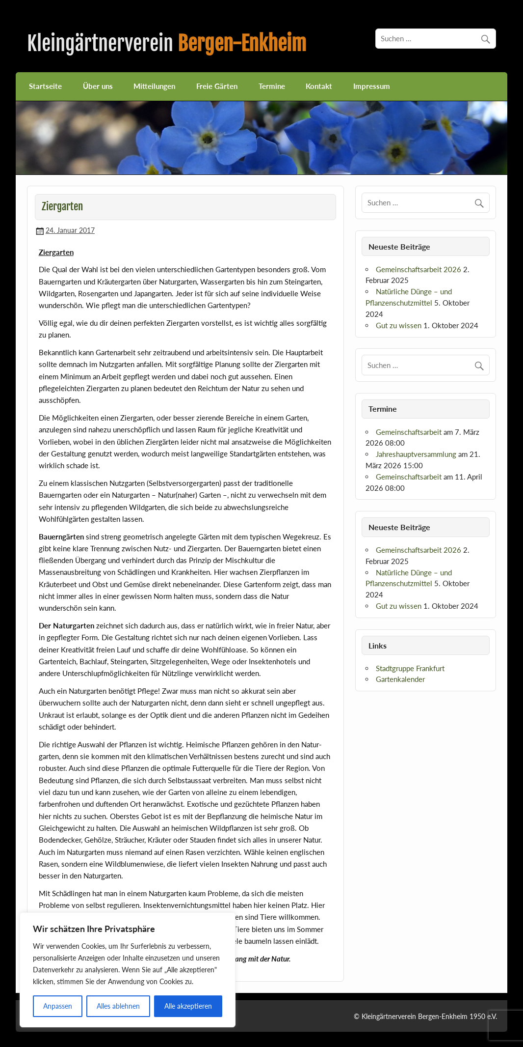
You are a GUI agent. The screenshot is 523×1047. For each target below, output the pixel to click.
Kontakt (319, 86)
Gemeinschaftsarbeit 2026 (418, 269)
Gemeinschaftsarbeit (409, 431)
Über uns (98, 86)
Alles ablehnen (118, 1006)
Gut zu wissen (398, 325)
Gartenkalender (400, 679)
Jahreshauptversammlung (416, 454)
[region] (127, 969)
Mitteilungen (154, 86)
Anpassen (57, 1006)
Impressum (371, 86)
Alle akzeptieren (188, 1006)
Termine (272, 86)
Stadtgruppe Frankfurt (410, 668)
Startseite (45, 86)
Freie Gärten (216, 86)
